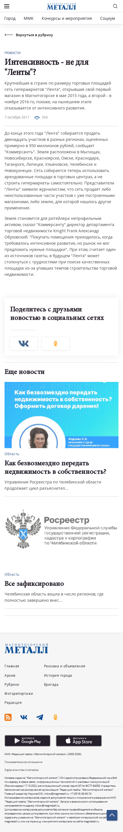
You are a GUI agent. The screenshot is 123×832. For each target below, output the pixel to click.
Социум (107, 18)
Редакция (13, 702)
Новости (13, 52)
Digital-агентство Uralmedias (22, 770)
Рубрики (12, 684)
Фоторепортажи (19, 693)
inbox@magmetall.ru (56, 794)
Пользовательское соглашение (23, 762)
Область (12, 454)
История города (58, 675)
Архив (10, 675)
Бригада (51, 684)
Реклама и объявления (64, 666)
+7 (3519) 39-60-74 (80, 794)
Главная (12, 666)
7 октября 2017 (17, 117)
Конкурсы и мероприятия (67, 18)
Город (10, 18)
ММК (29, 18)
